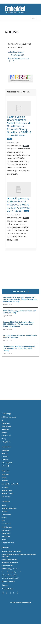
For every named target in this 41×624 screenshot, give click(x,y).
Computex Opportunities (9, 559)
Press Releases (6, 523)
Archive (4, 477)
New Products (6, 530)
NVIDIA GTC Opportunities (10, 568)
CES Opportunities (7, 565)
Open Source (6, 423)
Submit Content (8, 581)
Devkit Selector (7, 527)
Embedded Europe (7, 493)
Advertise (5, 548)
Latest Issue (5, 474)
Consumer (5, 456)
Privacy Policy (7, 589)
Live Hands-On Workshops (10, 578)
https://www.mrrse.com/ (18, 58)
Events (4, 539)
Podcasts (4, 511)
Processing (5, 429)
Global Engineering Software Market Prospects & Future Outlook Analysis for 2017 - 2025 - (18, 204)
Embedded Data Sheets (9, 508)
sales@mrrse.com (16, 52)
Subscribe (5, 480)
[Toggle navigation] (33, 18)
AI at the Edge (6, 496)
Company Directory (8, 542)
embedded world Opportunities (11, 551)
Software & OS (6, 435)
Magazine (6, 471)
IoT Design (5, 487)
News (3, 520)
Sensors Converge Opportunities (12, 572)
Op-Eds (4, 517)
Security (4, 432)
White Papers (6, 536)
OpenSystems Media (14, 146)
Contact (5, 585)
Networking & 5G (7, 463)
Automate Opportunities (9, 575)
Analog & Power (6, 426)
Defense (5, 466)
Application (6, 447)
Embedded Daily (7, 490)
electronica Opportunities (10, 562)
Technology (6, 413)
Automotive (5, 450)
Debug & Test (6, 442)
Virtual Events (6, 533)
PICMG (4, 505)
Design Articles (6, 514)
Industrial (4, 453)
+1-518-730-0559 (16, 55)
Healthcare (5, 459)
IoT (3, 420)
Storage (4, 438)
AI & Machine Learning (9, 417)
